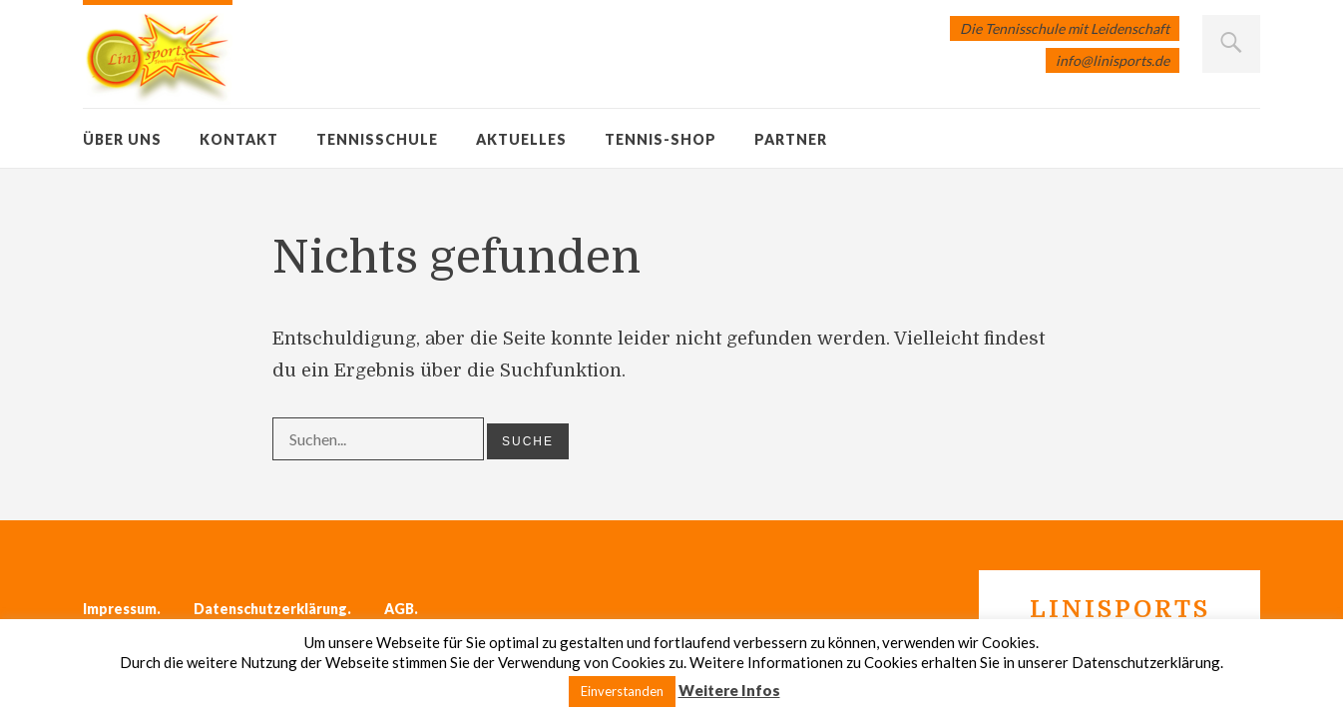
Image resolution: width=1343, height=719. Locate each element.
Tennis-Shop (660, 139)
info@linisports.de (1112, 60)
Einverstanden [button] (622, 691)
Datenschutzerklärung (270, 608)
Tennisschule (377, 139)
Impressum (120, 608)
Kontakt (239, 139)
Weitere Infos (729, 690)
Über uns (122, 139)
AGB (399, 608)
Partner (790, 139)
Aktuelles (521, 139)
